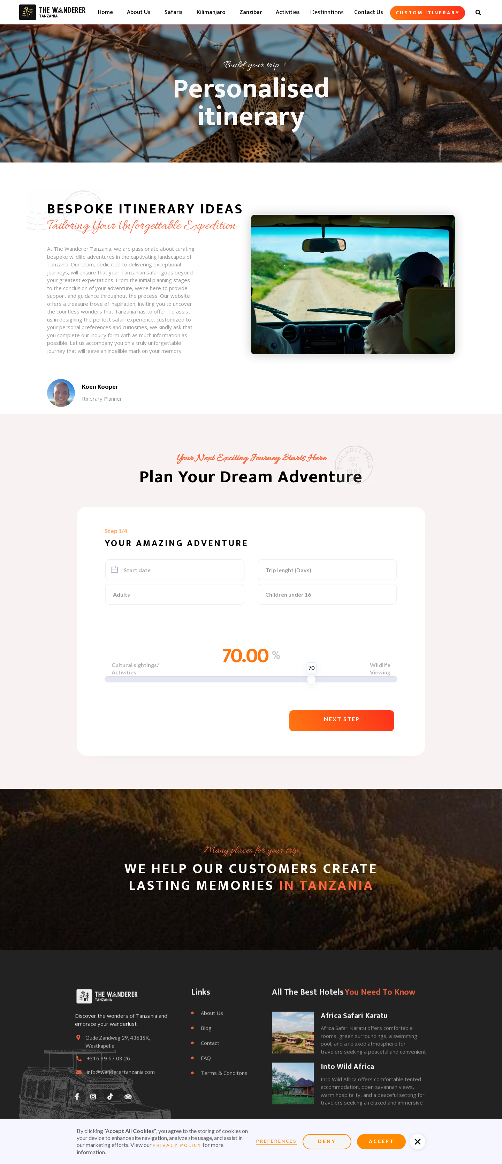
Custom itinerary (427, 12)
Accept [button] (381, 1141)
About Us (207, 1031)
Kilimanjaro (211, 12)
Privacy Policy (177, 1145)
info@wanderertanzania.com (121, 1090)
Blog (201, 1046)
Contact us (368, 12)
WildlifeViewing (380, 668)
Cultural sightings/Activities (135, 668)
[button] (341, 720)
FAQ (201, 1076)
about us (139, 12)
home (105, 12)
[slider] (311, 679)
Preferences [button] (276, 1141)
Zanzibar (250, 12)
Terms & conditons (219, 1091)
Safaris (174, 12)
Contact (205, 1061)
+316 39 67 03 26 (108, 1077)
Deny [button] (327, 1141)
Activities (288, 12)
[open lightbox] (353, 284)
